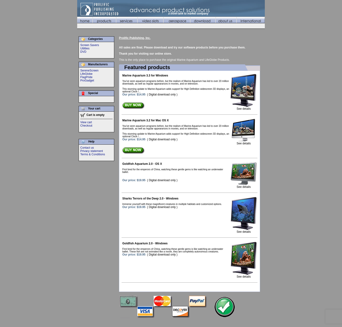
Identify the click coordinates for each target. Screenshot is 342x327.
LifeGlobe (86, 74)
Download (224, 322)
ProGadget (87, 80)
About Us (239, 322)
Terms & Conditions (92, 154)
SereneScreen (89, 70)
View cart (86, 122)
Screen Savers (89, 45)
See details (244, 107)
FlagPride (86, 77)
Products (160, 322)
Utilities (85, 48)
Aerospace (208, 322)
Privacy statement (91, 151)
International (256, 322)
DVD (83, 51)
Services (175, 322)
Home (148, 322)
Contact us (87, 147)
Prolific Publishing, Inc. (135, 38)
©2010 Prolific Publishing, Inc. (96, 322)
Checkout (86, 125)
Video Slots (191, 322)
